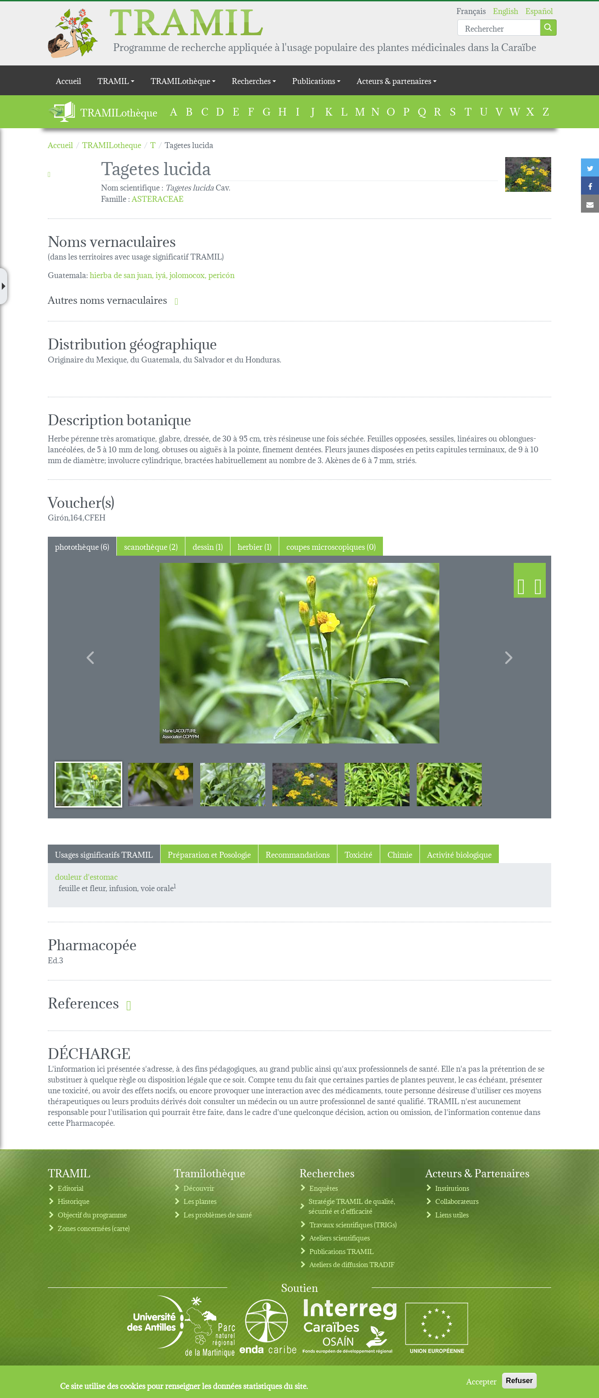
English (505, 10)
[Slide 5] (377, 784)
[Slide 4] (305, 784)
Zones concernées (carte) (94, 1228)
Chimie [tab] (399, 854)
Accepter (481, 1381)
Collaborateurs (457, 1201)
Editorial (70, 1188)
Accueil (68, 80)
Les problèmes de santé (218, 1214)
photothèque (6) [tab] (82, 546)
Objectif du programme (92, 1214)
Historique (73, 1201)
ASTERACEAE (158, 198)
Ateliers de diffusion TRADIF (352, 1264)
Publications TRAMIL (341, 1251)
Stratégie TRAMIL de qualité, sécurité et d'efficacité (352, 1206)
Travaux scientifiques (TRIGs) (353, 1224)
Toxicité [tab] (359, 854)
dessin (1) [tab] (208, 546)
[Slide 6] (449, 784)
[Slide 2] (160, 784)
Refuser (519, 1380)
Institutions (452, 1188)
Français (471, 10)
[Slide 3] (233, 784)
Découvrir (199, 1188)
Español (539, 10)
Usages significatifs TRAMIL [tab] (104, 854)
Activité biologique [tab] (459, 854)
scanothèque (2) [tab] (151, 546)
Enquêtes (323, 1188)
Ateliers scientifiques (339, 1237)
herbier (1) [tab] (255, 546)
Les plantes (200, 1201)
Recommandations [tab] (298, 854)
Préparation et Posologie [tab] (209, 854)
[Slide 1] (88, 784)
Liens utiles (452, 1214)
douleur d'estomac (86, 876)
